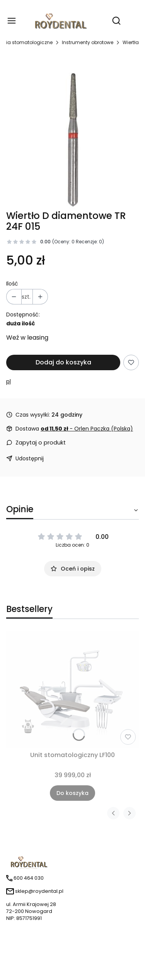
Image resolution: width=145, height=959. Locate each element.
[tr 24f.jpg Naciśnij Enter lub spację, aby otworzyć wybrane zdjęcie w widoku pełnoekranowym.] (72, 131)
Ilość (12, 283)
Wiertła (131, 42)
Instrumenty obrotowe (87, 42)
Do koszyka (72, 793)
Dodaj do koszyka (63, 362)
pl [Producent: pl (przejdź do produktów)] (8, 381)
